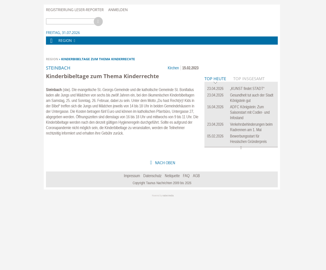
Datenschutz (152, 245)
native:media (168, 265)
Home (51, 44)
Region (52, 59)
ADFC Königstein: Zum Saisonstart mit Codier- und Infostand (250, 181)
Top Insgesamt (249, 148)
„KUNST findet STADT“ (247, 157)
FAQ (186, 245)
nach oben (164, 232)
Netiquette (172, 245)
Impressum (132, 245)
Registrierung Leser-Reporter (75, 9)
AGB (196, 245)
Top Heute (215, 148)
